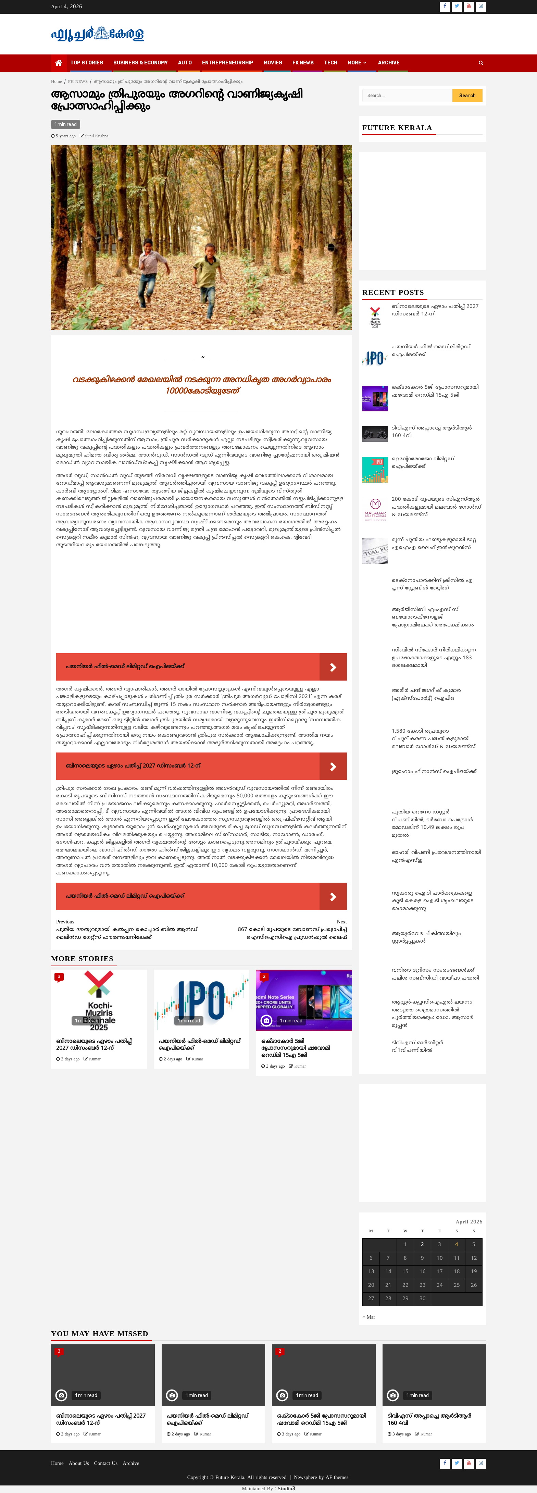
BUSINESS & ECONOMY (140, 63)
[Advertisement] (201, 602)
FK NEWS (303, 63)
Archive (389, 63)
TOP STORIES (86, 63)
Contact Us (105, 1463)
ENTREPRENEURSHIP (227, 63)
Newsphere (305, 1478)
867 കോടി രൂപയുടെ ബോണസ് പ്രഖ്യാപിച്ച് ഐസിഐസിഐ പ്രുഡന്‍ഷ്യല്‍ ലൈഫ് (274, 930)
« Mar (368, 1317)
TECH (330, 63)
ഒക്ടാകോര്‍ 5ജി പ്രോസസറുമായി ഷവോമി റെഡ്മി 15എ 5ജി (295, 1048)
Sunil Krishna (96, 136)
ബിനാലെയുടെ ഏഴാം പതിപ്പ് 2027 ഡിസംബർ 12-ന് (94, 1045)
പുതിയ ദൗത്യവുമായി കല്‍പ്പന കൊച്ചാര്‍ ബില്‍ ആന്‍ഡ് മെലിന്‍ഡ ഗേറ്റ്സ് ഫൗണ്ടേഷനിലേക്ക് (129, 930)
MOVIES (273, 63)
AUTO (185, 63)
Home (57, 1463)
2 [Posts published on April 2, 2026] (422, 1245)
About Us (79, 1463)
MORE (354, 63)
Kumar (94, 1059)
